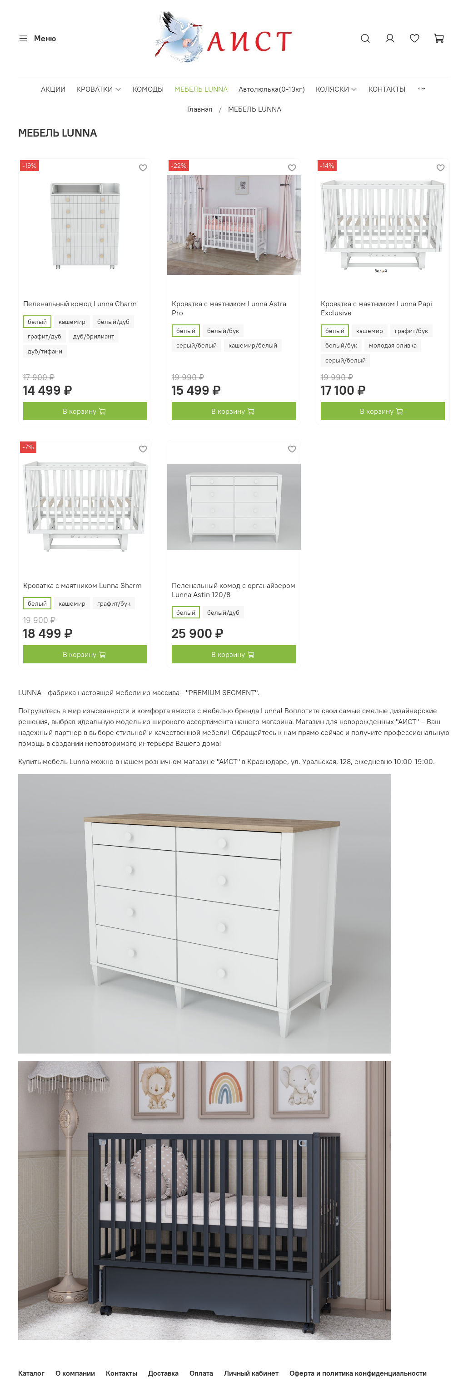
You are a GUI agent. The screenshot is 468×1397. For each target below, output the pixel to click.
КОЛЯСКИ (337, 88)
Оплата (201, 1372)
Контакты (121, 1372)
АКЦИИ (53, 88)
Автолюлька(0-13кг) (272, 88)
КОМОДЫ (148, 88)
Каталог (31, 1372)
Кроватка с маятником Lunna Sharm (82, 585)
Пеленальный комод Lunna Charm (80, 303)
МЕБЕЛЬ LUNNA (201, 88)
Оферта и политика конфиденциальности (358, 1372)
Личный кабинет (251, 1372)
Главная (199, 108)
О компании (75, 1372)
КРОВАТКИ (98, 88)
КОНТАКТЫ (386, 88)
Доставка (163, 1372)
